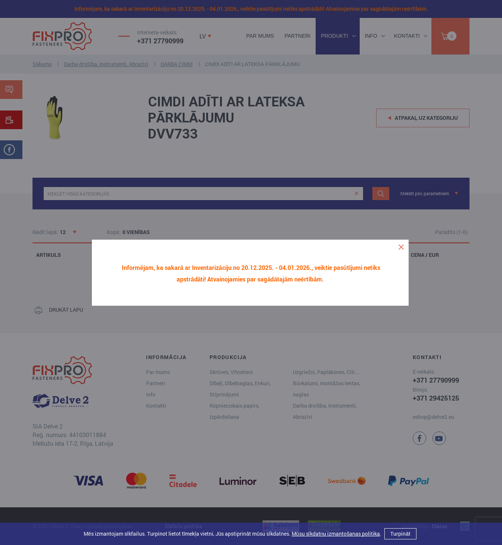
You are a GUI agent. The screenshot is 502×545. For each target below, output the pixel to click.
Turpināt (400, 533)
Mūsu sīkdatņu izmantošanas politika (336, 533)
